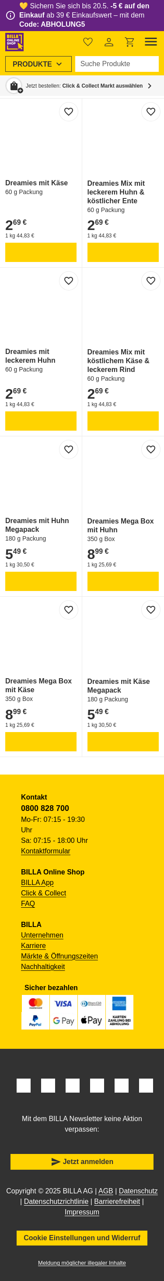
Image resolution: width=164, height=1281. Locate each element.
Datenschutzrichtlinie (56, 1201)
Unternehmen (42, 935)
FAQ (28, 903)
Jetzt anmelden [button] (82, 1162)
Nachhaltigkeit (43, 966)
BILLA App (37, 882)
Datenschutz (138, 1191)
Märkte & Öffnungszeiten (59, 956)
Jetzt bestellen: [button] (84, 86)
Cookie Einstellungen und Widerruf (82, 1238)
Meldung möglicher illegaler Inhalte (82, 1263)
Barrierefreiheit (117, 1201)
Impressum (82, 1212)
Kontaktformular (45, 851)
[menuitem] (38, 64)
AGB (105, 1191)
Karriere (33, 945)
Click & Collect (43, 893)
